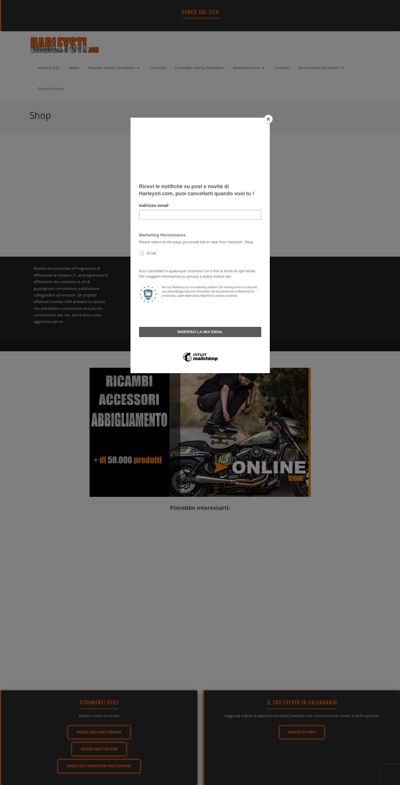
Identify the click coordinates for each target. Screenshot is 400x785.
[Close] (268, 119)
